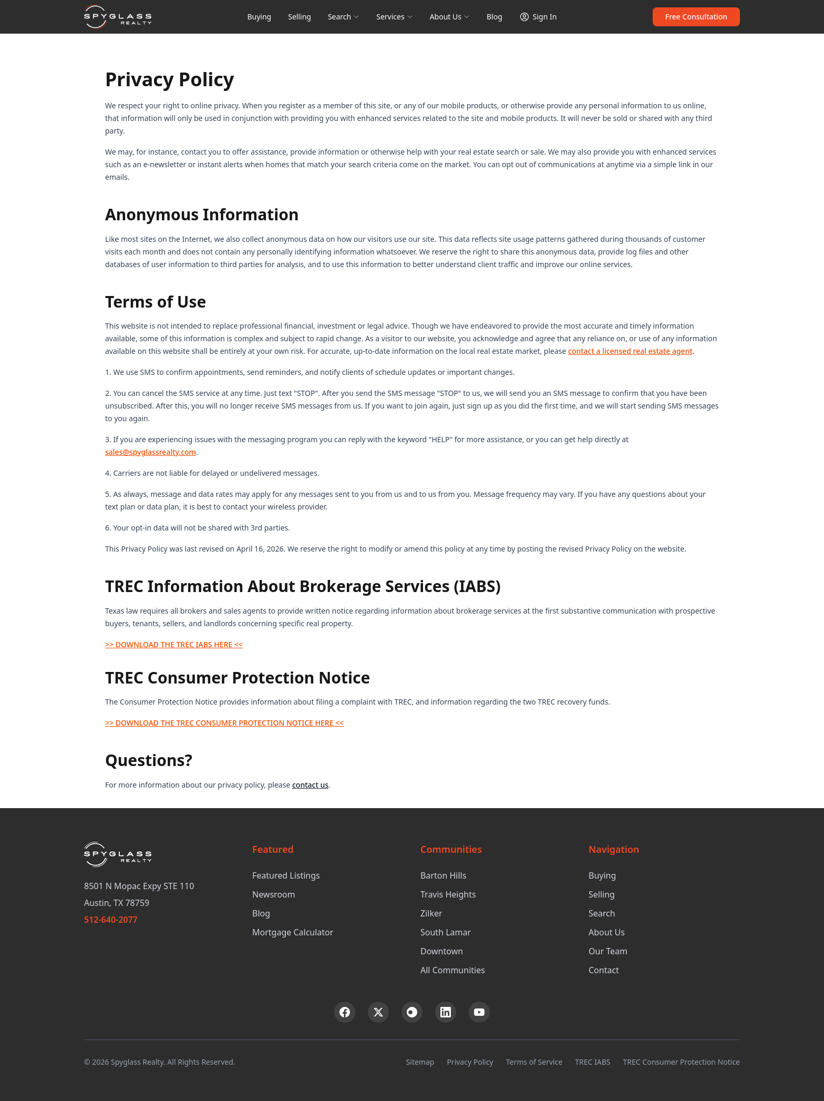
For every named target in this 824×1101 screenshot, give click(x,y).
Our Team (608, 951)
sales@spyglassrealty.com (150, 452)
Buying (259, 17)
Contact (604, 970)
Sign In (538, 17)
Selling (299, 17)
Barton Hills (443, 875)
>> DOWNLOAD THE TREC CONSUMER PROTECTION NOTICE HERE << (224, 723)
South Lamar (445, 932)
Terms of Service (534, 1062)
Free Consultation (696, 17)
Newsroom (273, 894)
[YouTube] (479, 1012)
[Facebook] (344, 1012)
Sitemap (420, 1062)
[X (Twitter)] (378, 1012)
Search (343, 17)
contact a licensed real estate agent (630, 351)
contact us (310, 785)
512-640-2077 (111, 919)
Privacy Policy (470, 1062)
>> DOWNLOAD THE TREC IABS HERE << (174, 644)
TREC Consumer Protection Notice (681, 1062)
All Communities (452, 970)
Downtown (441, 951)
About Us (450, 17)
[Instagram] (412, 1012)
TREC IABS (592, 1062)
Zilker (431, 913)
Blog (494, 17)
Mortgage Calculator (292, 932)
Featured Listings (286, 875)
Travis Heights (448, 894)
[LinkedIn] (445, 1012)
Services (394, 17)
